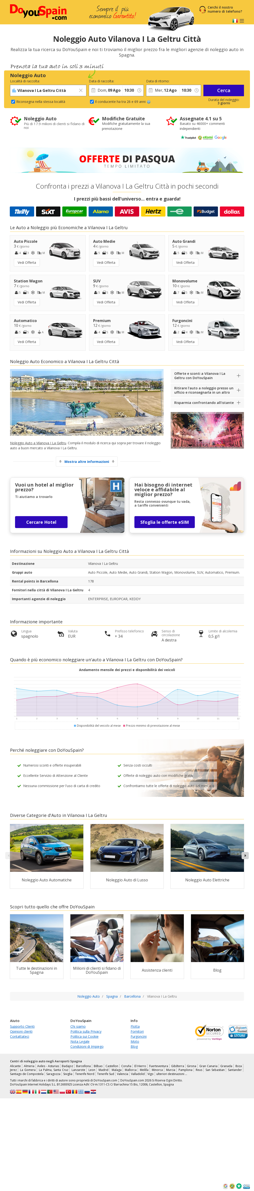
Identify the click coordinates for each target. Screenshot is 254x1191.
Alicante (15, 1066)
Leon (92, 1070)
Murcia (170, 1070)
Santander (235, 1070)
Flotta (135, 1026)
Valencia (122, 1074)
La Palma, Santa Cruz (53, 1070)
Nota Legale (80, 1041)
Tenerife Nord (84, 1074)
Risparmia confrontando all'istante (204, 402)
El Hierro (140, 1066)
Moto (135, 1041)
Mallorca (131, 1070)
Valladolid (138, 1074)
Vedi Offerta (27, 262)
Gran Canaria (208, 1066)
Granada (226, 1066)
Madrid (103, 1070)
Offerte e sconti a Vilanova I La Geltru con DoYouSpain (199, 375)
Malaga (117, 1070)
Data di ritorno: (157, 81)
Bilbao (98, 1066)
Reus (199, 1070)
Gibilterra (177, 1066)
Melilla (144, 1070)
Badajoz (67, 1066)
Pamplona (185, 1070)
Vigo (150, 1074)
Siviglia (67, 1074)
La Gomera (28, 1070)
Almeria (29, 1066)
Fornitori (137, 1031)
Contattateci (19, 1036)
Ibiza (238, 1066)
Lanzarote (78, 1070)
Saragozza (53, 1074)
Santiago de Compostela (26, 1074)
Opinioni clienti (21, 1031)
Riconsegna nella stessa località (40, 101)
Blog (134, 1046)
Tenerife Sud (105, 1074)
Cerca (223, 90)
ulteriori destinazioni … (171, 1074)
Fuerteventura (158, 1066)
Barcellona (83, 1066)
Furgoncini (139, 1036)
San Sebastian (215, 1070)
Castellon (112, 1066)
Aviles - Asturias (48, 1066)
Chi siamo (78, 1026)
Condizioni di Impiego (87, 1046)
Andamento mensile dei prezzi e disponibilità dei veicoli (127, 669)
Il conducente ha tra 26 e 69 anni (123, 101)
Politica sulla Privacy (85, 1031)
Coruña (126, 1066)
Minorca (157, 1070)
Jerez (13, 1070)
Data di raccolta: (101, 81)
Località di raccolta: (25, 81)
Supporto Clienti (22, 1026)
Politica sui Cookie (84, 1036)
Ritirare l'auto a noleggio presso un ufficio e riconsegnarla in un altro (203, 390)
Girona (191, 1066)
